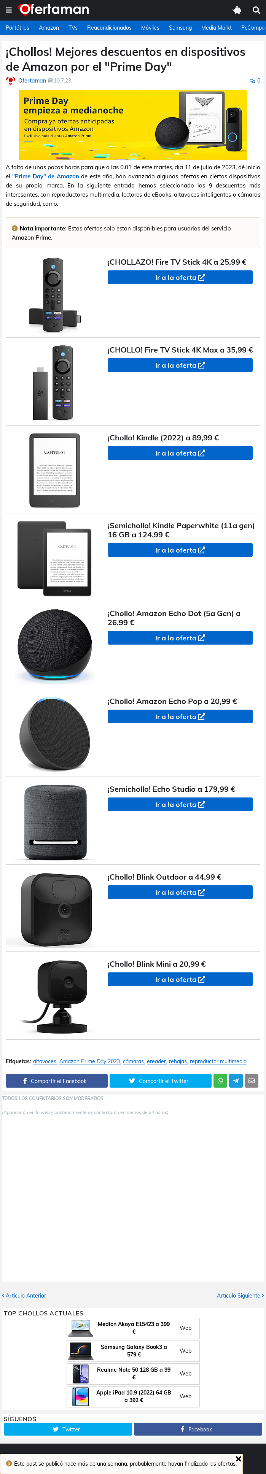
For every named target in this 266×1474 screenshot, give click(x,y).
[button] (9, 10)
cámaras (133, 1061)
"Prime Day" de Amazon (45, 176)
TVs (73, 27)
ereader (156, 1061)
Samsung (180, 27)
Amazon (49, 27)
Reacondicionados (109, 27)
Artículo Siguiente (238, 1295)
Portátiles (17, 27)
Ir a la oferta (175, 277)
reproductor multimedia (218, 1061)
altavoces (44, 1061)
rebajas (178, 1061)
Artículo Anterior (26, 1295)
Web (185, 1328)
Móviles (150, 27)
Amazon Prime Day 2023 (89, 1061)
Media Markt (216, 27)
